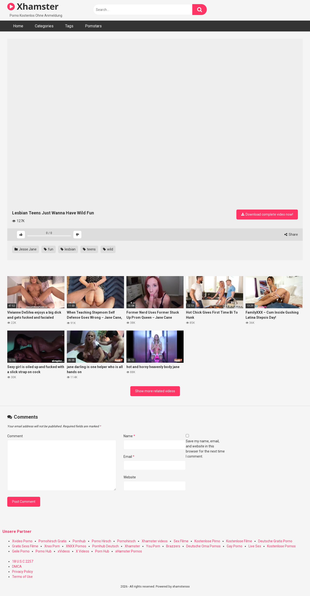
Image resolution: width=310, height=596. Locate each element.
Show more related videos (155, 391)
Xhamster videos (155, 541)
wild (108, 249)
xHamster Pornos (128, 551)
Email (129, 457)
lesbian (68, 249)
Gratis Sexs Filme (25, 546)
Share (291, 234)
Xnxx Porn (52, 546)
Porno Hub (44, 551)
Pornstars (93, 26)
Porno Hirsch (101, 541)
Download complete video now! (267, 214)
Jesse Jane (26, 249)
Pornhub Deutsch (105, 546)
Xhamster (32, 6)
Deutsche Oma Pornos (203, 546)
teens (89, 249)
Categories (44, 26)
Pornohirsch (126, 541)
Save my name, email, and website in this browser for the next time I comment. (205, 448)
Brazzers (173, 546)
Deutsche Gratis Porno (275, 541)
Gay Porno (234, 546)
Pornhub (79, 541)
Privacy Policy (22, 571)
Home (18, 26)
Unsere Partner (16, 531)
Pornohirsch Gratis (53, 541)
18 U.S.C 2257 (22, 561)
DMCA (17, 566)
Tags (69, 26)
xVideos (64, 551)
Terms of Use (22, 577)
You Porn (153, 546)
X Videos (82, 551)
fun (48, 249)
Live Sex (254, 546)
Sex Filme (181, 541)
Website (130, 477)
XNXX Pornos (76, 546)
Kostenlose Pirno (207, 541)
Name (129, 436)
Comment (15, 436)
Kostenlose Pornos (281, 546)
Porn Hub (102, 551)
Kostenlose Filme (239, 541)
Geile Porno (21, 551)
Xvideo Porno (22, 541)
